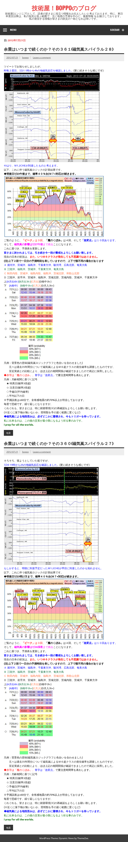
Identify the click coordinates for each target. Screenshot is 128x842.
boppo (25, 57)
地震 (8, 432)
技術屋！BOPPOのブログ (64, 8)
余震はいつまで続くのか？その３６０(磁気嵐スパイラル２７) (58, 443)
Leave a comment (42, 57)
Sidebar (114, 30)
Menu (13, 30)
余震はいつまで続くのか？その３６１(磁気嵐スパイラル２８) (58, 49)
